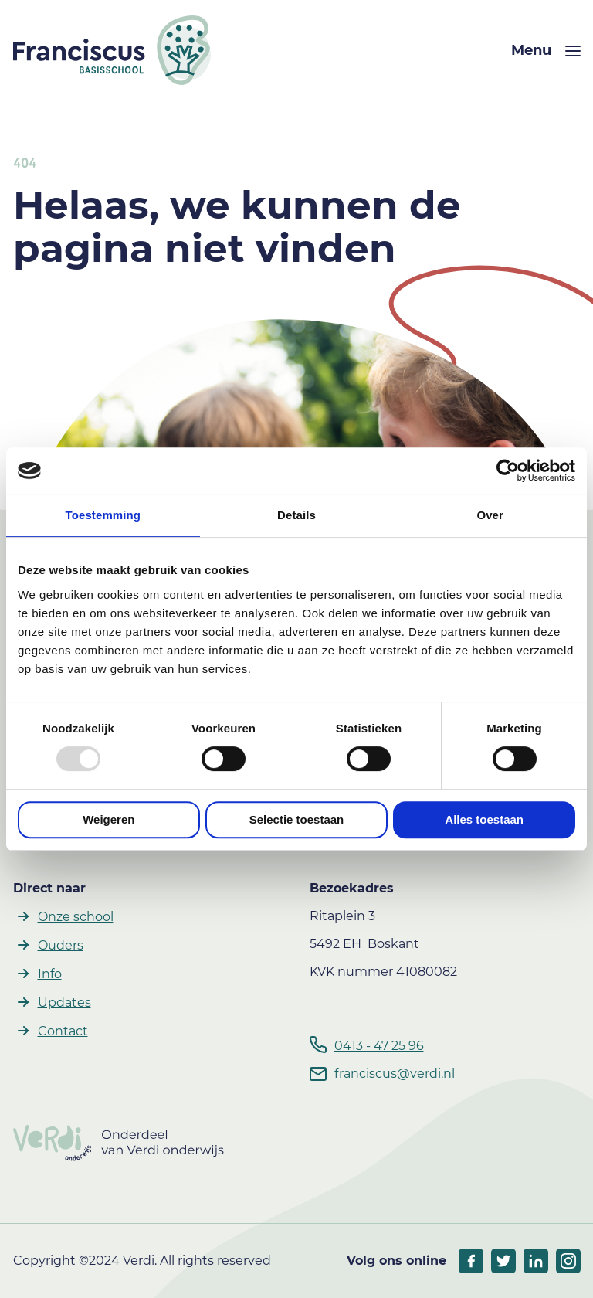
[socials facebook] (471, 1261)
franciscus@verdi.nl (394, 1073)
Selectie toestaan (296, 819)
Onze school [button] (76, 916)
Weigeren (108, 819)
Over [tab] (489, 515)
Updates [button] (64, 1002)
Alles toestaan (484, 819)
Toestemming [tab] (103, 515)
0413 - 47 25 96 (379, 1045)
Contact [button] (63, 1031)
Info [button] (50, 974)
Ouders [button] (60, 945)
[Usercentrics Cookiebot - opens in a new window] (507, 470)
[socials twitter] (503, 1261)
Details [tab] (296, 515)
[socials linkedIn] (536, 1261)
